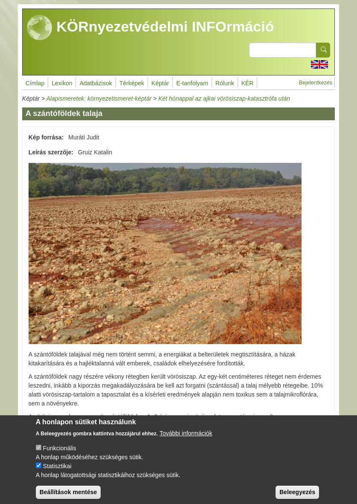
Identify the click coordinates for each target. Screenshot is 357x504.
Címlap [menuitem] (35, 83)
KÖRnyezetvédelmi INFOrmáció (150, 28)
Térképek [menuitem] (131, 83)
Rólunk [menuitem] (224, 83)
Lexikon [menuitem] (62, 83)
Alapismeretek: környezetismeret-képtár (99, 98)
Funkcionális (59, 455)
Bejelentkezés (315, 83)
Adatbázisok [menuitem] (95, 83)
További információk (186, 440)
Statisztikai (57, 473)
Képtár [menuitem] (160, 83)
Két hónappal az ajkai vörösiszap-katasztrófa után (224, 98)
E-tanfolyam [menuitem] (192, 83)
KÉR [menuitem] (247, 83)
